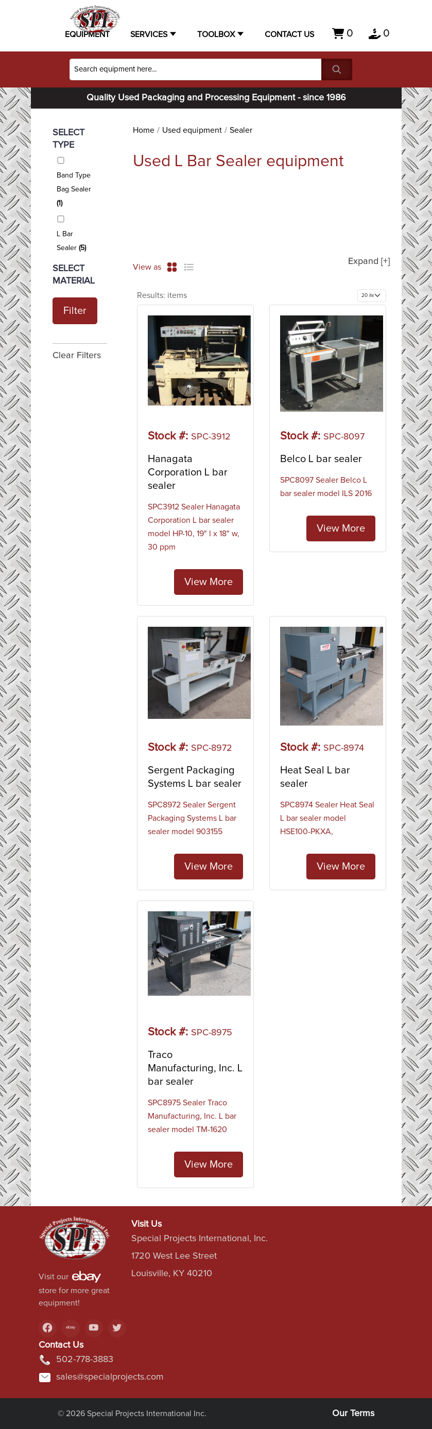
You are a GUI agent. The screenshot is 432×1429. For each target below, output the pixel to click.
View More (208, 582)
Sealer (241, 130)
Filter (75, 311)
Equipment (87, 34)
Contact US (289, 34)
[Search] (196, 69)
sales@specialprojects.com (101, 1377)
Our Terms (353, 1413)
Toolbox (216, 34)
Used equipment (192, 130)
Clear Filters (77, 355)
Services (148, 34)
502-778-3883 (76, 1360)
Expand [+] (369, 261)
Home (143, 130)
